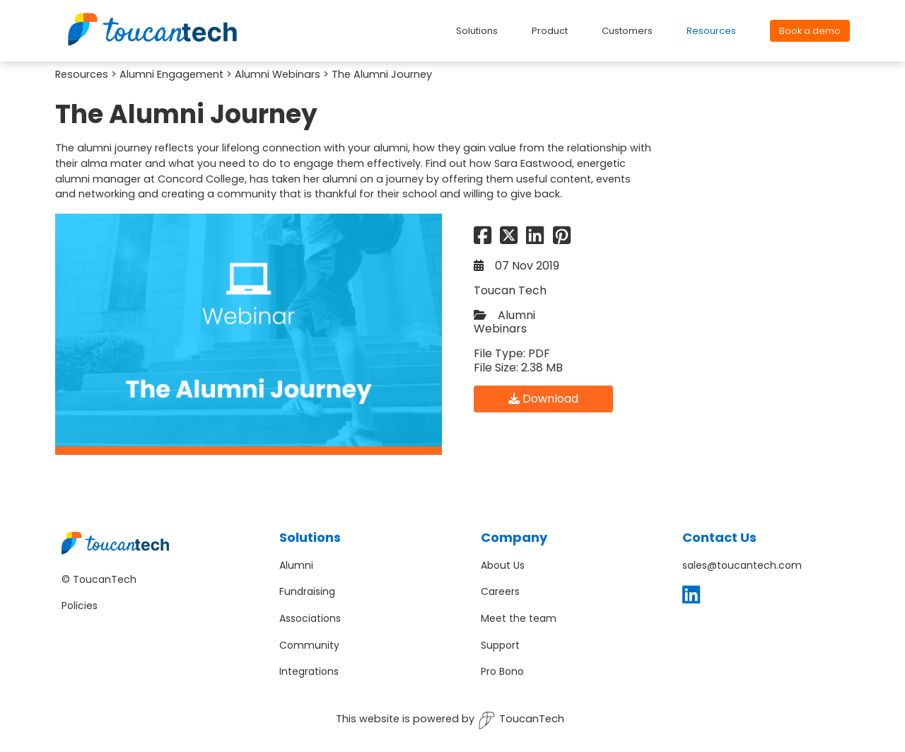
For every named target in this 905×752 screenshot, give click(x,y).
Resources (81, 74)
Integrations (309, 671)
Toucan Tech (510, 290)
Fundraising (307, 591)
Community (309, 645)
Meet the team (518, 618)
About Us (503, 565)
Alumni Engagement (171, 74)
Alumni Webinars (277, 74)
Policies (80, 605)
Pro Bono (502, 671)
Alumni (296, 565)
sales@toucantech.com (742, 565)
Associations (310, 618)
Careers (500, 591)
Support (500, 645)
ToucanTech (521, 720)
